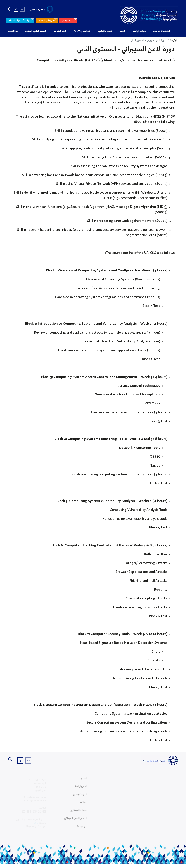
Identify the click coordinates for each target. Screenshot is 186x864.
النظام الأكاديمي (42, 9)
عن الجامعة (13, 31)
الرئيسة (173, 40)
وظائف (83, 804)
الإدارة (122, 31)
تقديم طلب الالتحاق (47, 20)
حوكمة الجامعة (139, 31)
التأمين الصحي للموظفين (75, 820)
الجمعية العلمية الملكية (35, 31)
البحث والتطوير (105, 31)
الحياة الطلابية (60, 31)
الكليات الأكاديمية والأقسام (20, 20)
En (22, 9)
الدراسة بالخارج (80, 796)
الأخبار (84, 780)
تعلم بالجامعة (81, 788)
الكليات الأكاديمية (161, 31)
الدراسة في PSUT (82, 31)
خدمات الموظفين (78, 812)
